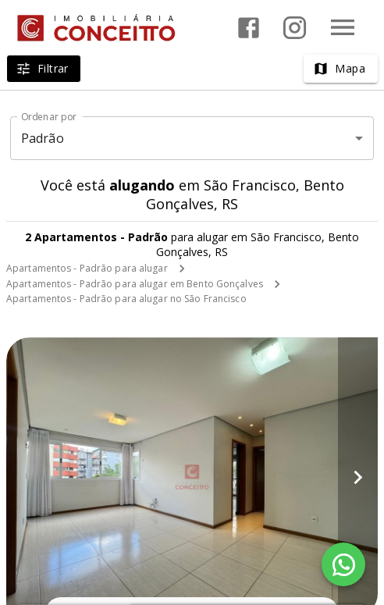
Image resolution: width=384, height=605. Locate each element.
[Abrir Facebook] (248, 27)
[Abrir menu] (343, 27)
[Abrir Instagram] (294, 27)
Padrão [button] (42, 138)
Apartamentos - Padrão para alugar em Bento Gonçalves (134, 283)
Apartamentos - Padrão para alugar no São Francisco (126, 298)
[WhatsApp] (343, 564)
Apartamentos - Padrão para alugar (87, 268)
